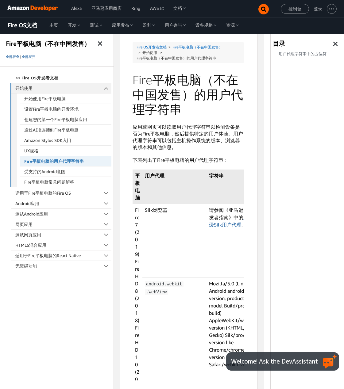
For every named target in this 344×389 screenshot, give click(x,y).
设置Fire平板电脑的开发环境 (51, 109)
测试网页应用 (63, 235)
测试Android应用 (63, 214)
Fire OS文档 (22, 25)
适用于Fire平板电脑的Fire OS (63, 193)
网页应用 (63, 224)
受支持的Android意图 (44, 171)
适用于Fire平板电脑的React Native (63, 255)
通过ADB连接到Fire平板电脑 (51, 129)
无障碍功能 (63, 266)
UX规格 (31, 150)
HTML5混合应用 (63, 245)
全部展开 (28, 57)
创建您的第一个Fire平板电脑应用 (55, 119)
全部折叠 (12, 57)
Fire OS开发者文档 (152, 47)
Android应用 (63, 203)
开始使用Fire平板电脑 (45, 98)
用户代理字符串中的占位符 (303, 53)
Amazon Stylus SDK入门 (47, 140)
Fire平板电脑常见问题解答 (49, 182)
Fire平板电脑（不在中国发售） (197, 47)
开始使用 (63, 88)
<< (36, 77)
